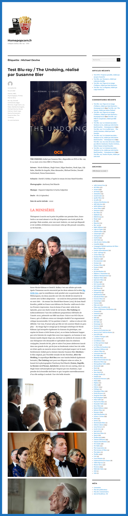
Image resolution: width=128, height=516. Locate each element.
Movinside (97, 366)
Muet (95, 368)
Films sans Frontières (101, 307)
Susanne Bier (12, 115)
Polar (95, 385)
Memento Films (99, 362)
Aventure (97, 210)
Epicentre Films (99, 280)
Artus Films (97, 208)
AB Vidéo (96, 187)
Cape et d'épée (98, 229)
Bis (95, 221)
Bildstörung (97, 217)
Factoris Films (98, 299)
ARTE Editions (98, 206)
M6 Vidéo (97, 355)
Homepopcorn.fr (20, 40)
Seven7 (96, 421)
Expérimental (98, 294)
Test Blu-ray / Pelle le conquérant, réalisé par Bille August (105, 119)
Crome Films (98, 255)
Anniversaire (98, 196)
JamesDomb (12, 88)
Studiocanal (97, 437)
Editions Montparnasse (101, 276)
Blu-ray (10, 100)
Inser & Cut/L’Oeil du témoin (103, 332)
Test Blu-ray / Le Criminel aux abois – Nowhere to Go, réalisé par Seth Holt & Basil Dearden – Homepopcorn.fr (106, 125)
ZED (95, 471)
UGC (95, 456)
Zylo (95, 473)
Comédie (96, 244)
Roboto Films (98, 410)
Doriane (96, 263)
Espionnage (97, 290)
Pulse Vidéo (97, 400)
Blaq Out (96, 223)
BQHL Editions (98, 227)
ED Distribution (99, 271)
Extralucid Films (99, 297)
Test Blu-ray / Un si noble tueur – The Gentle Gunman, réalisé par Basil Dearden (106, 131)
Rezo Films (97, 406)
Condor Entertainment (101, 250)
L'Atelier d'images (99, 336)
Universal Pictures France (102, 460)
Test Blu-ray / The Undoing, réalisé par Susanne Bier (43, 72)
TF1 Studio (97, 444)
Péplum (96, 383)
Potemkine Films (99, 391)
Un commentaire (13, 120)
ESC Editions (98, 286)
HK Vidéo (97, 322)
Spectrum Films (99, 433)
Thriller (20, 95)
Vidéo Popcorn (98, 463)
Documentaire (98, 261)
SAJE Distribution (99, 414)
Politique (96, 389)
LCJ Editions (97, 341)
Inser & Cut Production (101, 330)
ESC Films (97, 288)
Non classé (97, 372)
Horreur (96, 326)
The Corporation (99, 448)
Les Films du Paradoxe (101, 347)
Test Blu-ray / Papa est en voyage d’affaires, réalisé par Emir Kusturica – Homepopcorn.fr (106, 106)
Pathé (95, 381)
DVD (95, 269)
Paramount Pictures (100, 379)
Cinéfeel (96, 238)
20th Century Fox (99, 185)
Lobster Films (98, 351)
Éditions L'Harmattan (101, 273)
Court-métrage (98, 252)
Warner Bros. (12, 98)
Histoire (96, 320)
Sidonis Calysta (98, 425)
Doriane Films (98, 265)
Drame (10, 93)
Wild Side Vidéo (99, 469)
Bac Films (97, 213)
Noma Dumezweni (14, 113)
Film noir (97, 305)
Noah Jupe (17, 111)
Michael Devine (13, 109)
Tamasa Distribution (100, 442)
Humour (96, 328)
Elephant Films (98, 278)
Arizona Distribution (100, 202)
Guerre (96, 315)
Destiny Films (98, 257)
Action (96, 189)
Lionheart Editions (100, 349)
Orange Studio (98, 374)
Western (96, 467)
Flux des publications (100, 490)
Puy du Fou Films (99, 402)
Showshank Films (99, 423)
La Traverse (97, 339)
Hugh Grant (18, 105)
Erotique (96, 282)
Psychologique (12, 95)
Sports (96, 435)
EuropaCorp (97, 292)
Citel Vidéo (97, 240)
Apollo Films (98, 198)
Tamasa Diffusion (99, 439)
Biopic (96, 219)
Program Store (98, 395)
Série (95, 418)
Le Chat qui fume (99, 343)
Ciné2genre (97, 236)
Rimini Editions (99, 408)
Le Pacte (96, 345)
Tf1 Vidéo (97, 446)
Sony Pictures (98, 427)
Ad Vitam (97, 192)
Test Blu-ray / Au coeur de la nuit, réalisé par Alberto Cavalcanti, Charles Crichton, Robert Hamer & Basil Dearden (107, 144)
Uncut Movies (98, 458)
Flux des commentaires (101, 492)
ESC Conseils (98, 284)
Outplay (96, 376)
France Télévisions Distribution (104, 309)
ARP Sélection (98, 204)
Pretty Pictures (98, 393)
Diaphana (97, 259)
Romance (97, 412)
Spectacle (97, 431)
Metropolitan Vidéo (100, 364)
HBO (14, 93)
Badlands (97, 215)
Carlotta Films (98, 231)
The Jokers (97, 452)
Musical (96, 370)
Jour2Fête (97, 334)
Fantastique (97, 301)
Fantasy (96, 303)
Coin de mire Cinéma (100, 242)
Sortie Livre (97, 429)
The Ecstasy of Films (100, 450)
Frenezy (96, 311)
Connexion (97, 487)
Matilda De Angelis (18, 107)
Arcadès (96, 200)
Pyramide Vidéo (99, 404)
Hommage (97, 324)
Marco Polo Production (101, 360)
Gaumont (97, 313)
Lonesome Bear (99, 353)
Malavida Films (98, 358)
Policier (96, 387)
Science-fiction (99, 416)
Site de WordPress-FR (101, 494)
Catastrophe (97, 234)
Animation (97, 194)
